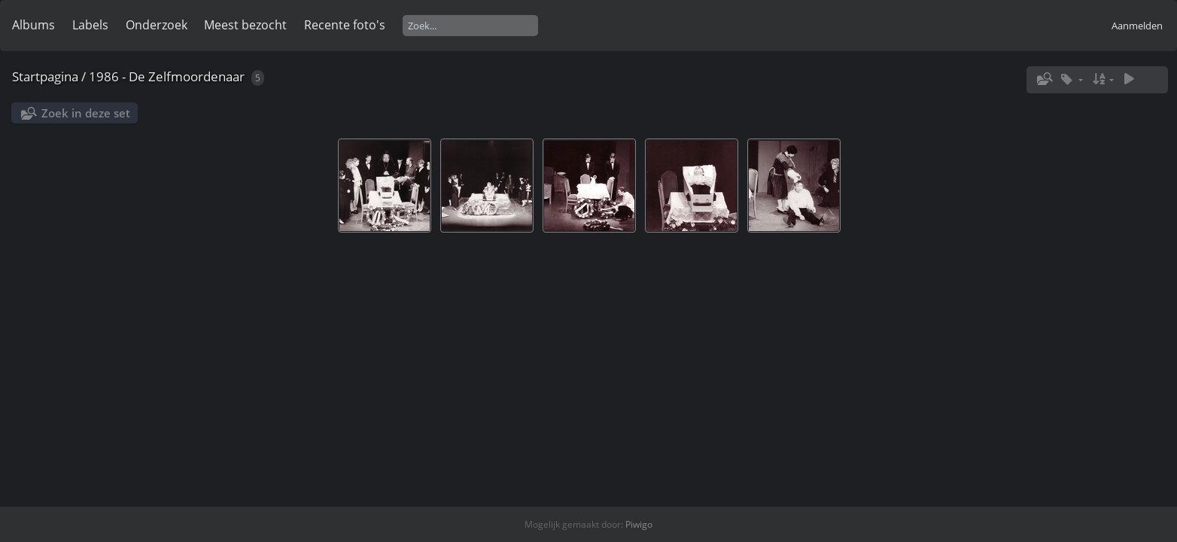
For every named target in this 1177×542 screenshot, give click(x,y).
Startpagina (45, 76)
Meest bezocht (245, 25)
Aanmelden (1137, 25)
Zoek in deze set (85, 112)
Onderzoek (156, 25)
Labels (90, 25)
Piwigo (638, 524)
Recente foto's (344, 25)
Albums (33, 25)
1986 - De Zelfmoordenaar (167, 76)
